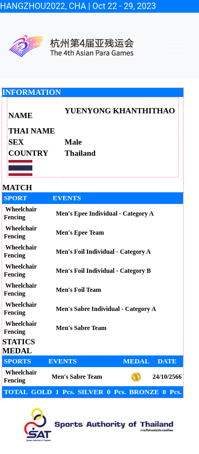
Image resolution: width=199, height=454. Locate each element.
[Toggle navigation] (176, 46)
